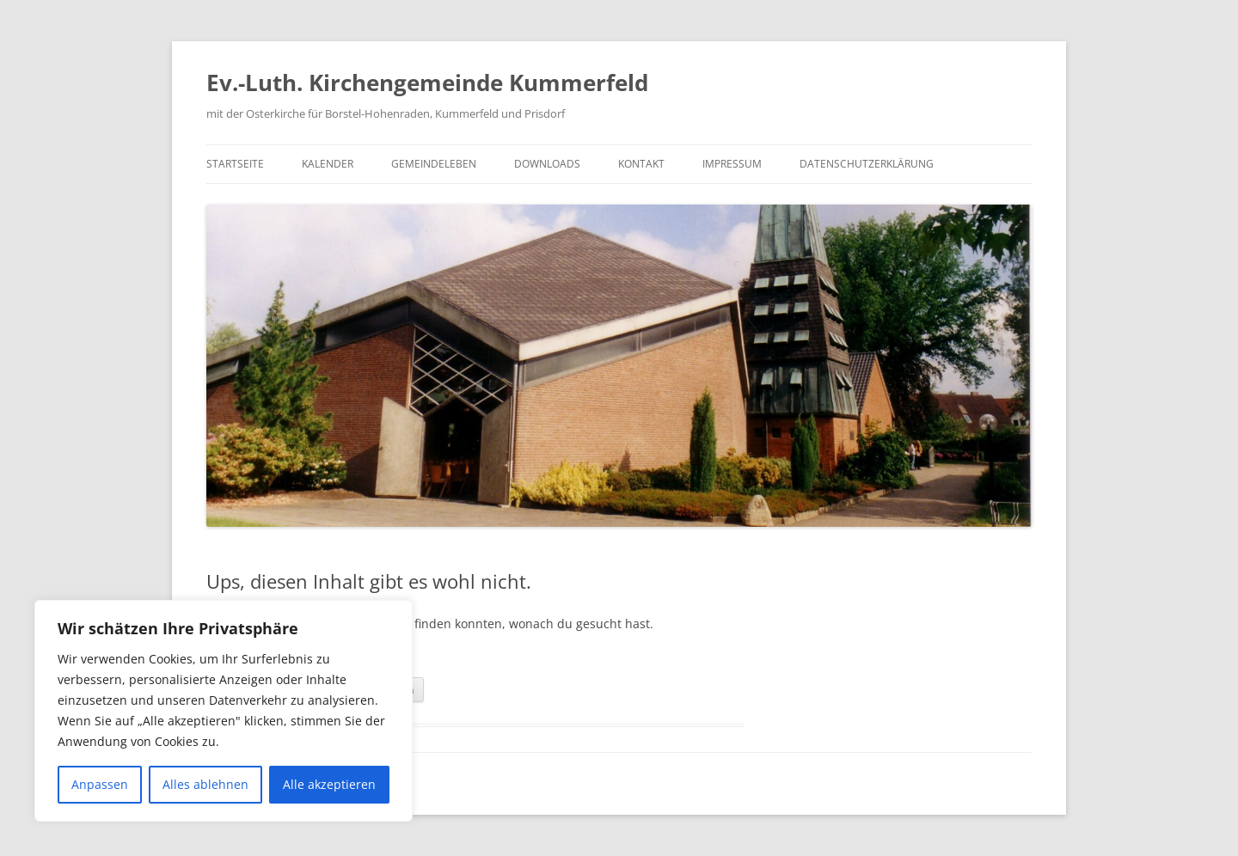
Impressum (732, 163)
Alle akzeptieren (329, 784)
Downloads (547, 163)
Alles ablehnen (205, 784)
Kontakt (641, 163)
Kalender (327, 163)
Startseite (235, 163)
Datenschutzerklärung (867, 163)
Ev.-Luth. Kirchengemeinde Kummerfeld (427, 82)
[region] (223, 711)
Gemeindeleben (433, 163)
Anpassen (99, 784)
